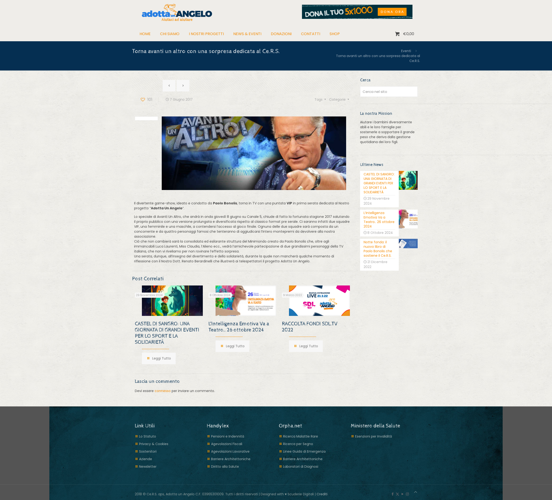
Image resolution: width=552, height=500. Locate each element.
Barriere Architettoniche (231, 459)
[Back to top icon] (415, 492)
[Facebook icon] (392, 494)
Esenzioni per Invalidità (373, 436)
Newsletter (148, 466)
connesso (163, 390)
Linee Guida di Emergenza (304, 451)
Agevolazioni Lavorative (230, 451)
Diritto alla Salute (225, 466)
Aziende (145, 459)
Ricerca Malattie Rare (300, 436)
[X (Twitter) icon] (397, 494)
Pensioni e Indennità (227, 436)
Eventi (406, 51)
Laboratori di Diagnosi (300, 466)
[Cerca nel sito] (389, 91)
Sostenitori (148, 451)
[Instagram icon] (407, 494)
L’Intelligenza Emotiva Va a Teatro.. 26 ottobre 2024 (238, 327)
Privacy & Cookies (153, 444)
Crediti (322, 494)
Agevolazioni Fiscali (226, 444)
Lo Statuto (147, 436)
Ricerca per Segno (298, 444)
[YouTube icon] (402, 494)
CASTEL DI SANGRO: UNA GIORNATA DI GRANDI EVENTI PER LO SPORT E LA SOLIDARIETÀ (167, 333)
